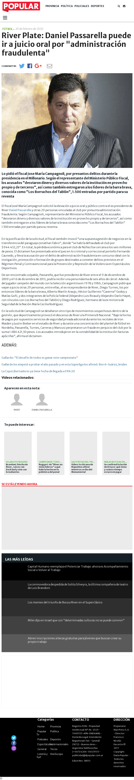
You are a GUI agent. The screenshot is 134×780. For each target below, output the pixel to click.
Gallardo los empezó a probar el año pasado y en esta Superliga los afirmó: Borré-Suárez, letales (64, 364)
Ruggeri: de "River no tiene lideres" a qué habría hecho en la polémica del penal (50, 468)
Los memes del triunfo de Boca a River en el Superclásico (65, 602)
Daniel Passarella (20, 210)
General (42, 749)
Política (67, 6)
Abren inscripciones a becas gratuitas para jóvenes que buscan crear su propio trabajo (74, 639)
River (17, 409)
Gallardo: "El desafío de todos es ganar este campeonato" (40, 357)
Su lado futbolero (17, 462)
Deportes (97, 6)
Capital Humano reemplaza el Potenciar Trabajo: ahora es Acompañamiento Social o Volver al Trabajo (78, 568)
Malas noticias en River (117, 462)
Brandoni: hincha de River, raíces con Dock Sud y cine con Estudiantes (17, 468)
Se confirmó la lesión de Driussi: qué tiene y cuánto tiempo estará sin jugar (115, 468)
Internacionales (59, 744)
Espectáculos (45, 744)
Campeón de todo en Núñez (54, 462)
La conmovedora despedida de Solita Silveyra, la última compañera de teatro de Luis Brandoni (78, 586)
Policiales (82, 6)
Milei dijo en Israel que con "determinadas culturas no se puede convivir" (76, 620)
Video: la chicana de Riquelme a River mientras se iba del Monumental (82, 468)
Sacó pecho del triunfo (84, 462)
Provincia (52, 6)
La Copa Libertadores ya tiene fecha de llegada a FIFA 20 (38, 371)
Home (41, 726)
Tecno (53, 749)
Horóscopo (56, 754)
